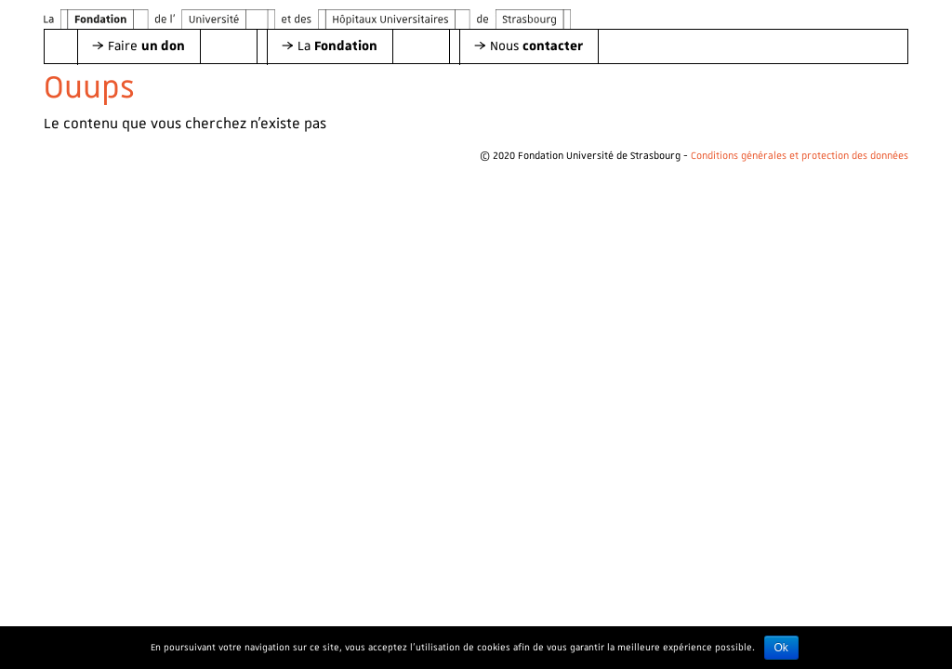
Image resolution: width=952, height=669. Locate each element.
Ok (781, 647)
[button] (138, 46)
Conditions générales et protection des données (799, 156)
